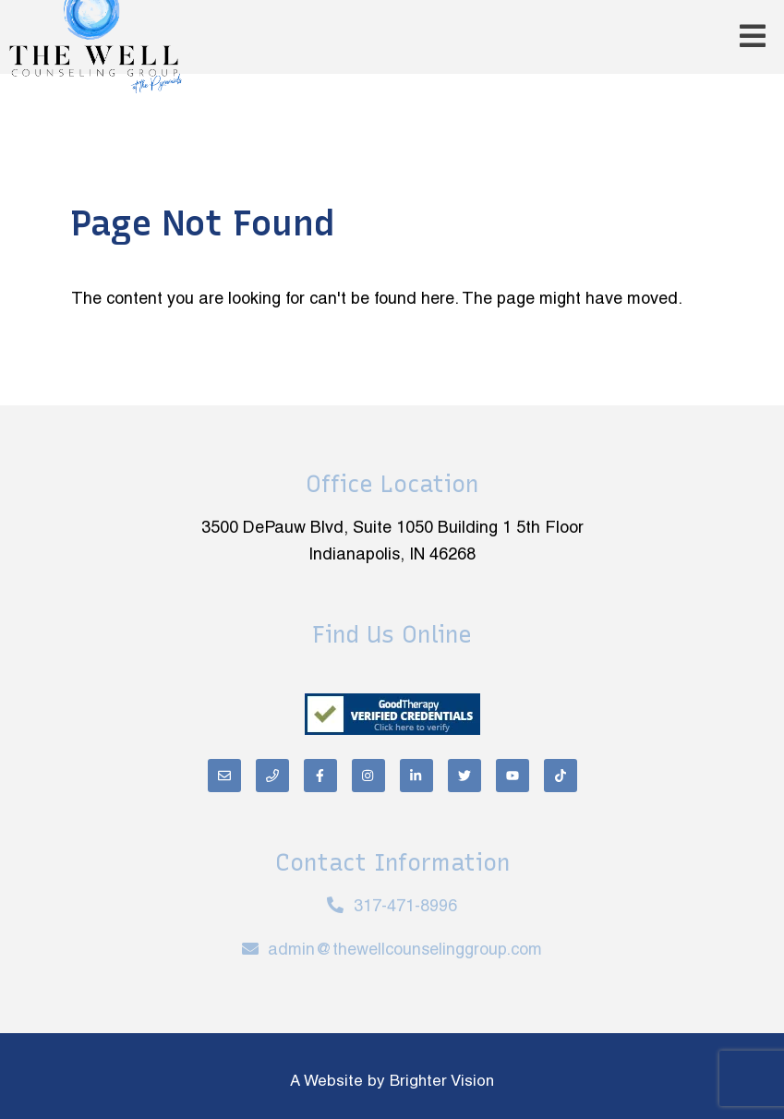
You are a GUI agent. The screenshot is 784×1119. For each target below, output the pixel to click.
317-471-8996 (405, 907)
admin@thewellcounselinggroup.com (405, 950)
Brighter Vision (442, 1082)
